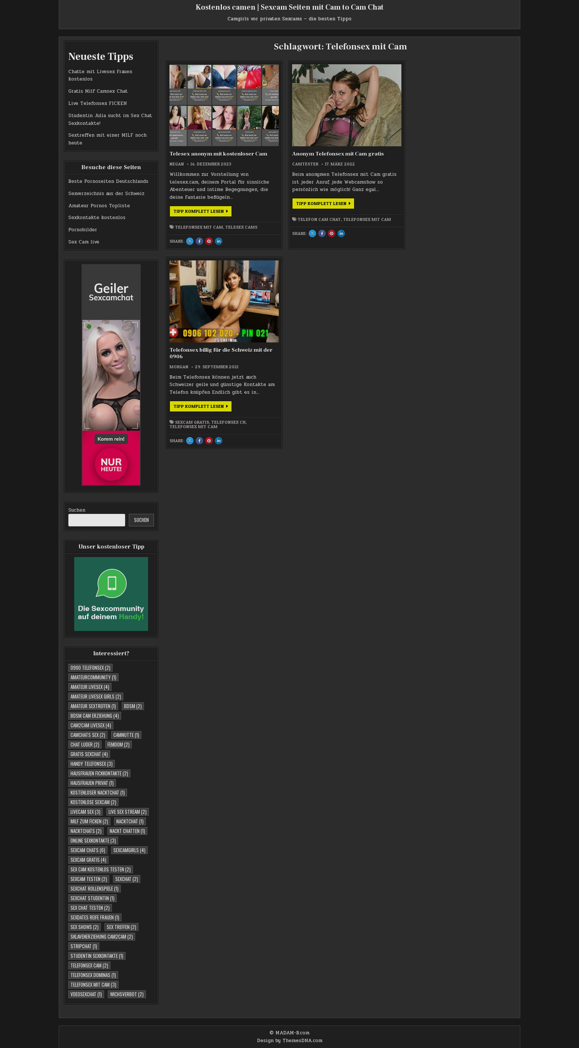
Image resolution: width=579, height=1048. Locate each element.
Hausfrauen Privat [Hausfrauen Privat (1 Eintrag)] (92, 782)
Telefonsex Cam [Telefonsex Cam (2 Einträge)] (89, 965)
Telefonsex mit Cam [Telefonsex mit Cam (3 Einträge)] (93, 984)
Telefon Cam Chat (285, 216)
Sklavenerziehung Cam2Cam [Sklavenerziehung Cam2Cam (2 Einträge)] (102, 936)
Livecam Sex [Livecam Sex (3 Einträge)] (85, 811)
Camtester (271, 145)
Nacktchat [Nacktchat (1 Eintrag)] (130, 821)
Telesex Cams (185, 227)
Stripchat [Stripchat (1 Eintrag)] (84, 946)
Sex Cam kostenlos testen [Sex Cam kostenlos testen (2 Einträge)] (101, 869)
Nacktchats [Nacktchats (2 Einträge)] (86, 830)
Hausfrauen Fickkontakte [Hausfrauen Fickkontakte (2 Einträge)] (99, 773)
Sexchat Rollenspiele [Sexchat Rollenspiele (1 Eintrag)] (95, 888)
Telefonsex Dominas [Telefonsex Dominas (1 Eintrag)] (93, 975)
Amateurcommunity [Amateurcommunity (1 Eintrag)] (93, 677)
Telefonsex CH (365, 220)
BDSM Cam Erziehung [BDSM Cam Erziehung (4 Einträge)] (95, 715)
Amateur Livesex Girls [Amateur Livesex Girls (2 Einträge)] (96, 696)
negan (176, 145)
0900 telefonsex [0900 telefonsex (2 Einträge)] (90, 667)
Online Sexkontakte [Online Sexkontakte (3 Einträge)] (93, 840)
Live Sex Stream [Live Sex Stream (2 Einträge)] (128, 811)
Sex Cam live (83, 242)
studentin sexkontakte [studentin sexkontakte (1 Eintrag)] (97, 955)
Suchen (76, 510)
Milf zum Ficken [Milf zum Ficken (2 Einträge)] (89, 821)
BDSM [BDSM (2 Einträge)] (133, 706)
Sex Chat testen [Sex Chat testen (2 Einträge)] (90, 907)
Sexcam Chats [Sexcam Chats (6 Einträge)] (88, 850)
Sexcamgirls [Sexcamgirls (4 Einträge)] (129, 850)
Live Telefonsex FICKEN (97, 103)
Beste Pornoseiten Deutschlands (108, 181)
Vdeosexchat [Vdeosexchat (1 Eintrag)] (86, 994)
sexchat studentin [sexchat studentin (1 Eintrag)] (92, 898)
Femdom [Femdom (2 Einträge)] (118, 744)
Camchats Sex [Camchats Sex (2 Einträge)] (88, 734)
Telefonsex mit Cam (199, 223)
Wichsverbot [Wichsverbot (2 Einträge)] (127, 994)
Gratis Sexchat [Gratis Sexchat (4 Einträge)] (89, 754)
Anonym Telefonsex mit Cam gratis (289, 131)
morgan (357, 145)
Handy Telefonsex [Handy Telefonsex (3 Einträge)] (92, 763)
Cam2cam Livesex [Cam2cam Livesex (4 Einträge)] (91, 725)
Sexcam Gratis (370, 216)
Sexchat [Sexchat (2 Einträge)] (126, 879)
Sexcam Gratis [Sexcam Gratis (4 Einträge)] (88, 859)
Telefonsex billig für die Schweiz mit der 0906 (378, 131)
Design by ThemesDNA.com (289, 1040)
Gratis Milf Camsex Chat (98, 91)
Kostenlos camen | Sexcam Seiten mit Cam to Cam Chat (290, 7)
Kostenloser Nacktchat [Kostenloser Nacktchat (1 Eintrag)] (98, 792)
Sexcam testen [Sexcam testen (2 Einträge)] (89, 879)
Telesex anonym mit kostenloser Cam (195, 131)
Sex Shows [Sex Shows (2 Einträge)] (85, 927)
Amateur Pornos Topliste (99, 205)
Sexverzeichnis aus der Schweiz (106, 193)
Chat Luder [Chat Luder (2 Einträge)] (85, 744)
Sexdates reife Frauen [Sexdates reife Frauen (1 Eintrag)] (95, 917)
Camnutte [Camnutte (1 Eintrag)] (126, 734)
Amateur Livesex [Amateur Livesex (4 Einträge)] (90, 686)
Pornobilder (82, 229)
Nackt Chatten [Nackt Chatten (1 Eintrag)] (127, 830)
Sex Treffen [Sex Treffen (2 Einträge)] (121, 927)
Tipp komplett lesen (203, 208)
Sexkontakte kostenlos (97, 217)
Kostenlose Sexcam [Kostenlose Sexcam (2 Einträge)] (93, 802)
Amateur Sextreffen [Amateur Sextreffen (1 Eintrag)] (93, 706)
